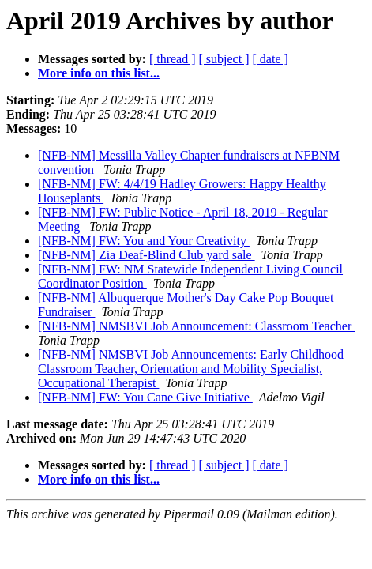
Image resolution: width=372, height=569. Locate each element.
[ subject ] (224, 59)
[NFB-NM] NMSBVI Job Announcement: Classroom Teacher (196, 326)
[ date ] (270, 59)
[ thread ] (172, 59)
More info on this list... (99, 73)
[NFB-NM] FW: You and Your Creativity (144, 240)
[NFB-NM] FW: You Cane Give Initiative (145, 397)
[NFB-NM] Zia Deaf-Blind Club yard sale (146, 255)
